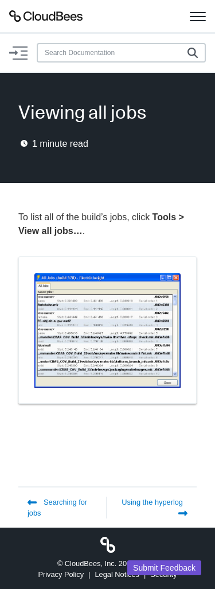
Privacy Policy (61, 574)
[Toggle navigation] (198, 16)
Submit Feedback (164, 567)
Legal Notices (117, 574)
